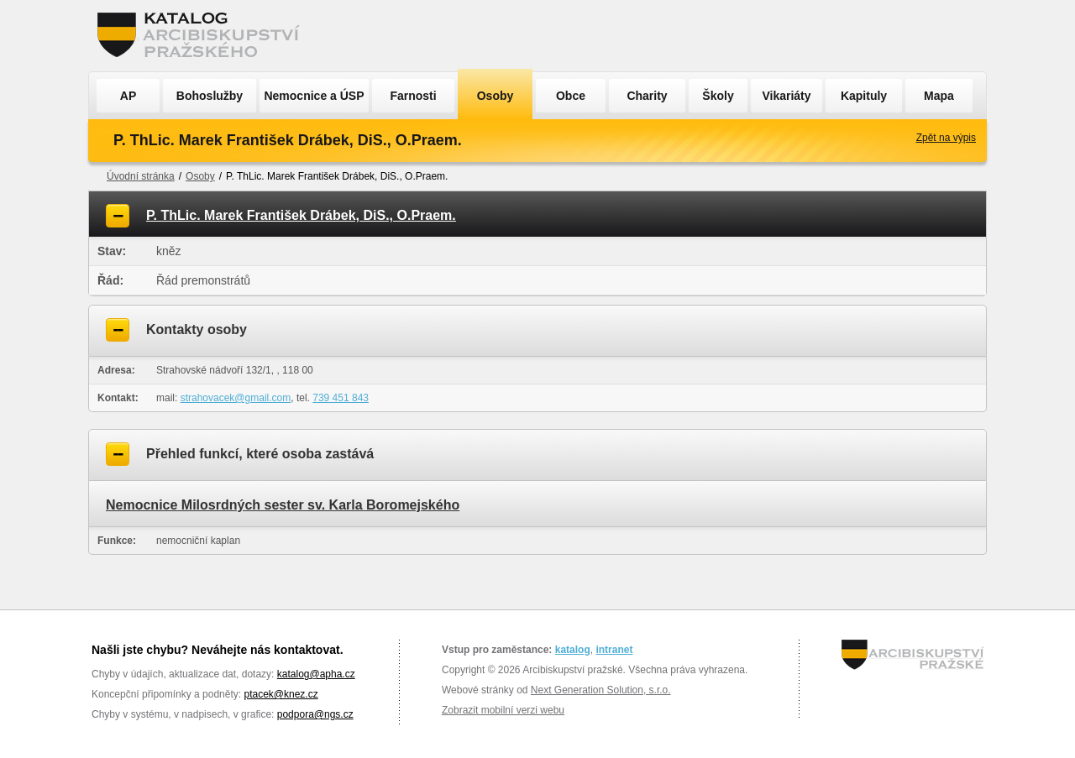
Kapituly (864, 95)
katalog (572, 650)
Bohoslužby (209, 95)
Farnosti (413, 95)
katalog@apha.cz (316, 674)
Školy (717, 95)
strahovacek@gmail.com (236, 398)
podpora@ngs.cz (315, 714)
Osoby (495, 95)
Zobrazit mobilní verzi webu (503, 710)
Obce (570, 95)
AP (128, 95)
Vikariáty (786, 95)
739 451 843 (340, 398)
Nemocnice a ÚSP (314, 95)
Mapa (939, 95)
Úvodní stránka (141, 176)
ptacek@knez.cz (280, 694)
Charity (647, 95)
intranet (613, 650)
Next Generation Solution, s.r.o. (601, 690)
